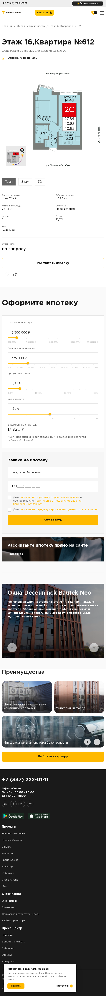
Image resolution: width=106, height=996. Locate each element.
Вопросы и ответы (13, 942)
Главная (7, 26)
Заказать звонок (89, 3)
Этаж (25, 181)
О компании (9, 901)
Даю (55, 509)
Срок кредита (16, 399)
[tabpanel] (53, 621)
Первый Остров (12, 840)
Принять (16, 986)
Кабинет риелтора (13, 921)
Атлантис (8, 853)
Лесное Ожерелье (13, 834)
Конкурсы (8, 962)
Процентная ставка (19, 373)
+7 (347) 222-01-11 (15, 3)
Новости (7, 935)
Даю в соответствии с (47, 500)
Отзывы (7, 955)
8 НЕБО (6, 847)
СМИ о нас (8, 948)
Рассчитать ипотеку (53, 263)
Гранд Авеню (10, 860)
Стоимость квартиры (20, 322)
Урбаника (8, 873)
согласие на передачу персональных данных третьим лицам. (59, 509)
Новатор (7, 867)
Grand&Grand (10, 880)
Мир (4, 886)
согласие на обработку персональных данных (50, 497)
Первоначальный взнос (21, 348)
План (9, 181)
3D (40, 181)
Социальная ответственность (20, 914)
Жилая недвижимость (30, 26)
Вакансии (8, 907)
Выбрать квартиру (53, 756)
